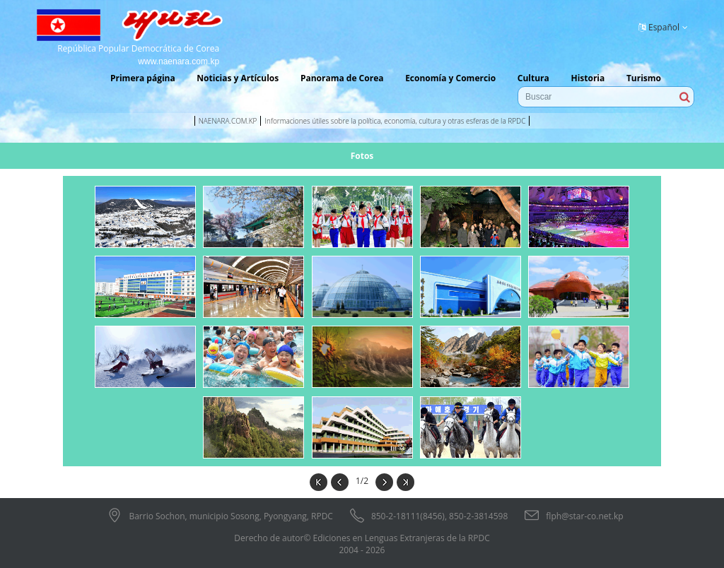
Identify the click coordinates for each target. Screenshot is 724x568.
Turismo (643, 78)
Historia (588, 78)
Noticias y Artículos (238, 78)
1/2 (362, 481)
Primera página (142, 78)
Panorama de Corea (342, 78)
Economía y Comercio (450, 78)
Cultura (533, 78)
